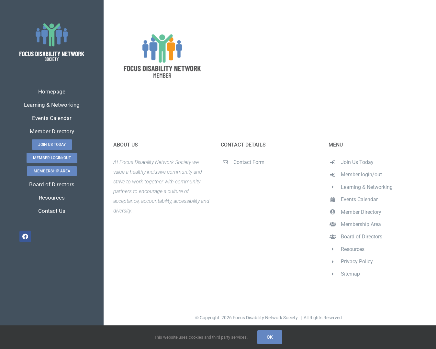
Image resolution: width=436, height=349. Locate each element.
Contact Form (248, 162)
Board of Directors (361, 237)
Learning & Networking (367, 187)
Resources (352, 249)
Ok (270, 337)
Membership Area (361, 224)
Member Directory (361, 212)
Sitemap (350, 274)
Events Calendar (359, 199)
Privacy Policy (357, 261)
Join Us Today (357, 162)
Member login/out (361, 174)
